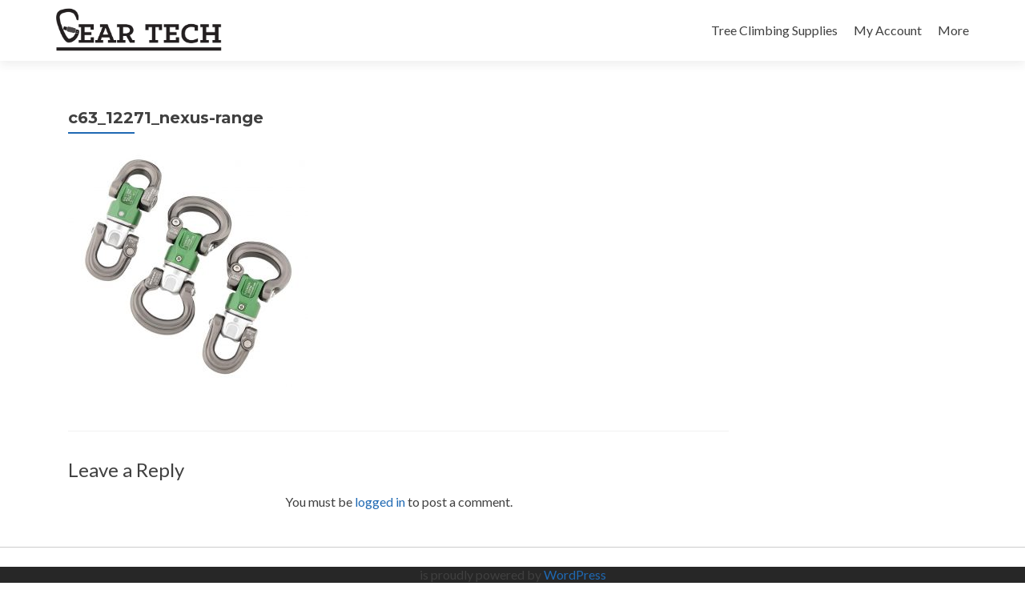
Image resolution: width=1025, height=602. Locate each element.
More (953, 30)
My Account (888, 30)
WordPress (575, 574)
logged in (380, 501)
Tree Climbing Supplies (774, 30)
